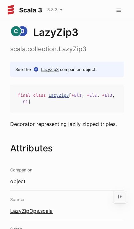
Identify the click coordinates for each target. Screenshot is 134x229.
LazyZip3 (50, 69)
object (18, 181)
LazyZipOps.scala (31, 211)
